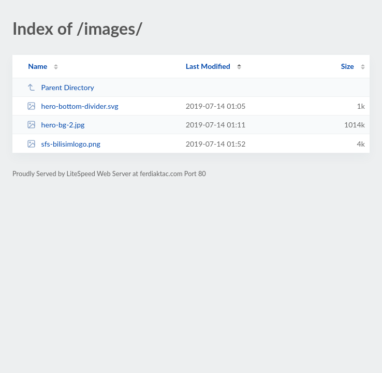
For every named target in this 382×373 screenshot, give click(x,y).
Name (37, 66)
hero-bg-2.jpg (55, 124)
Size (347, 66)
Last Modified (208, 66)
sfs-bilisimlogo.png (63, 143)
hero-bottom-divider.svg (72, 106)
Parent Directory (60, 87)
